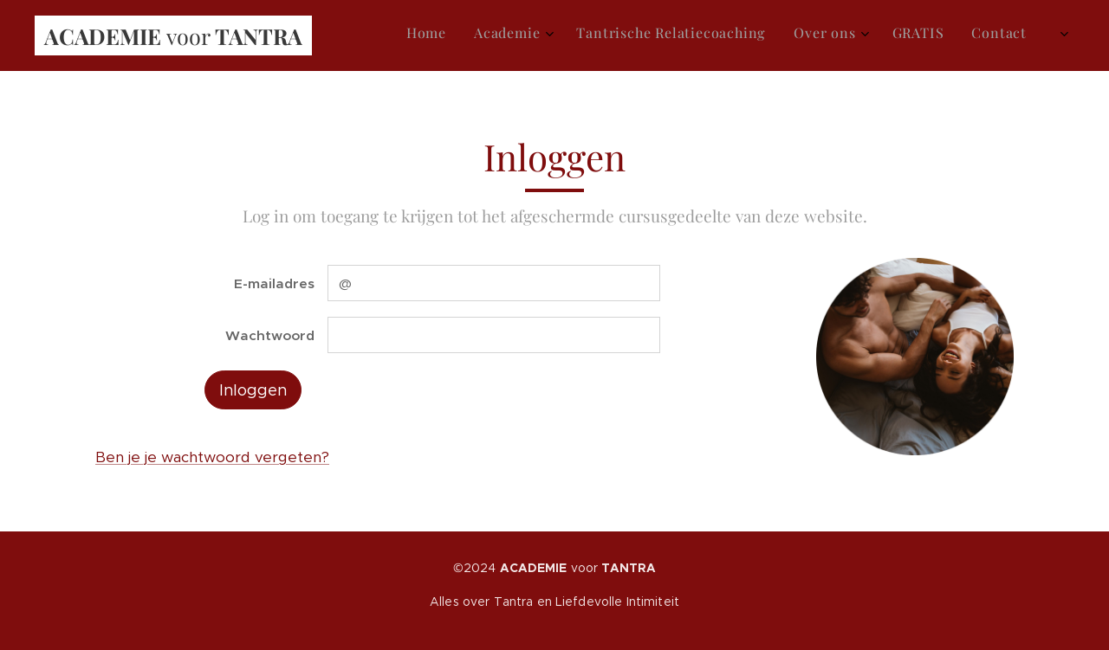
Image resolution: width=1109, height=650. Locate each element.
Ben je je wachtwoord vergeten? (212, 457)
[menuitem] (895, 35)
